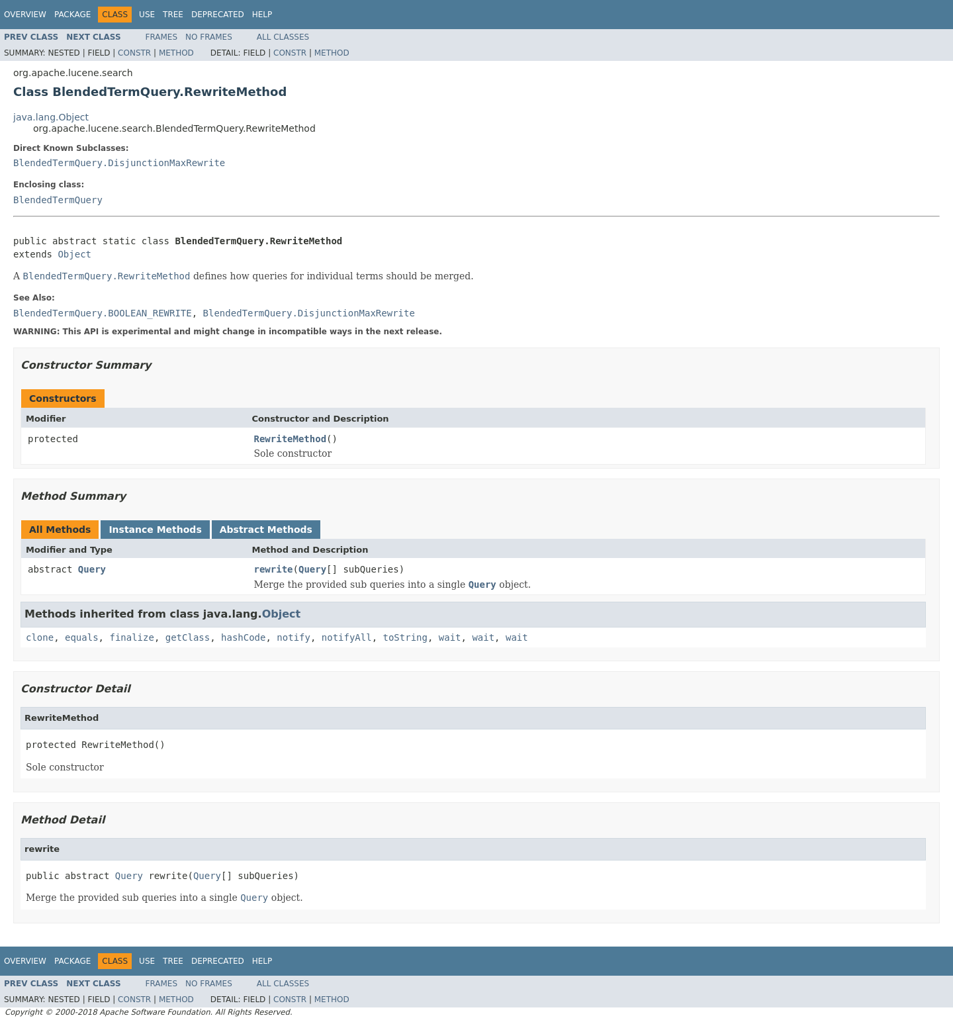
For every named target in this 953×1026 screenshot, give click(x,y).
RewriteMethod (290, 439)
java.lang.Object (51, 117)
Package (72, 14)
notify (293, 637)
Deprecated (217, 14)
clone (40, 637)
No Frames (208, 37)
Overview (25, 14)
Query (92, 569)
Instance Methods (155, 529)
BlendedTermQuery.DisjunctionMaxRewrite (119, 163)
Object (74, 254)
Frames (162, 37)
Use (147, 14)
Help (262, 14)
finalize (131, 637)
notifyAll (347, 637)
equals (82, 637)
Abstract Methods (266, 529)
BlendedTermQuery (58, 200)
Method (176, 53)
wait (450, 637)
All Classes (283, 37)
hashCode (243, 637)
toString (405, 637)
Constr (134, 53)
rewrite (273, 569)
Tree (173, 14)
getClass (187, 637)
